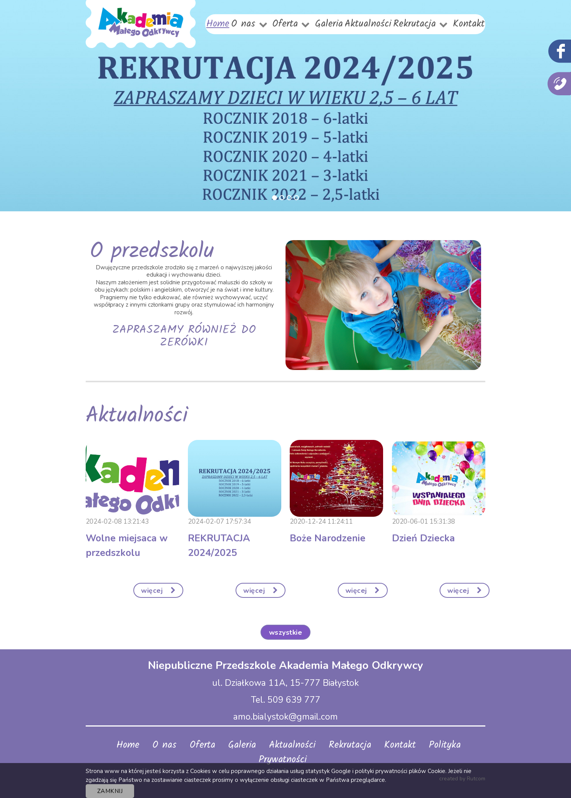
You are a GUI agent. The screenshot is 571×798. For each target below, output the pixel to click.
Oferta (285, 24)
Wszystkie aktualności (285, 634)
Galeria (329, 24)
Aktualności (368, 24)
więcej (158, 590)
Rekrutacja (414, 24)
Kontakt (469, 24)
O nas (243, 24)
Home (217, 24)
